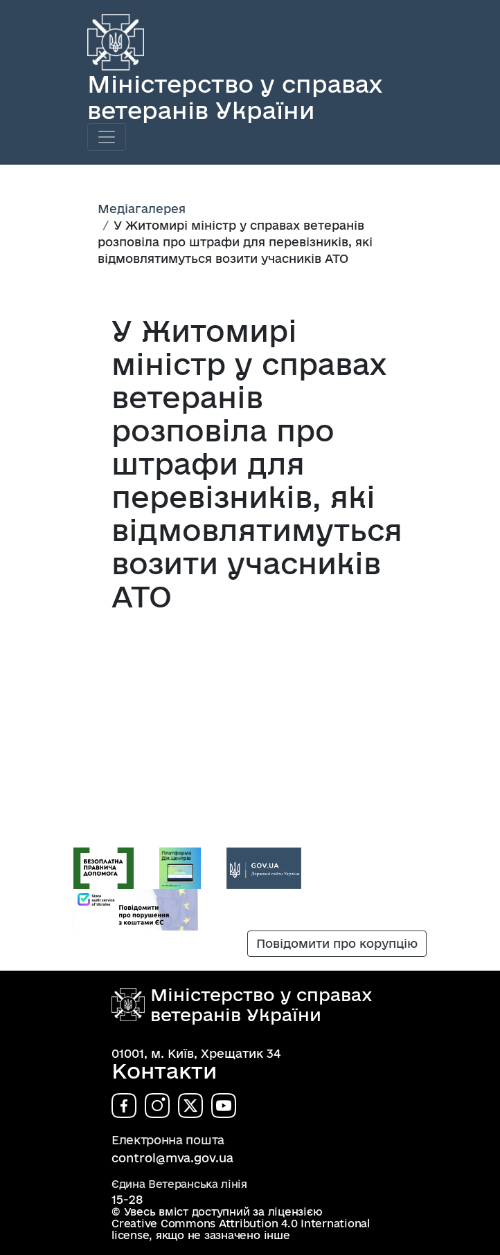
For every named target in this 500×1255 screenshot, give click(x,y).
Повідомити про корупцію (337, 943)
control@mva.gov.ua (172, 1157)
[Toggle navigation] (106, 137)
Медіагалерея (142, 208)
